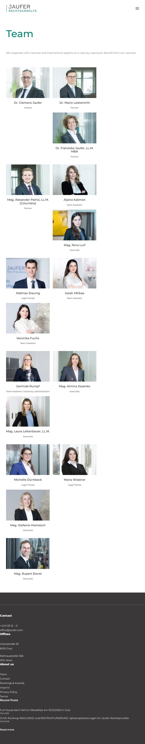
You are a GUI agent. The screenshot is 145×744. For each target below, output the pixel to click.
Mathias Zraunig (28, 293)
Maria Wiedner (74, 479)
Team (3, 674)
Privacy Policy (8, 692)
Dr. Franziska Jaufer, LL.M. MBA (74, 149)
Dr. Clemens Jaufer (28, 102)
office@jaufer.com (11, 630)
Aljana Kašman (75, 199)
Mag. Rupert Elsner (28, 573)
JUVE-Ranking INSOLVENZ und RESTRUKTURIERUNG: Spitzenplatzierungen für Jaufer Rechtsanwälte (64, 718)
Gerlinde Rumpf (28, 386)
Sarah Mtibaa (74, 293)
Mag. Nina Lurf (74, 245)
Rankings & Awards (12, 683)
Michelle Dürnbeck (28, 479)
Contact (5, 678)
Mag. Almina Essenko (74, 386)
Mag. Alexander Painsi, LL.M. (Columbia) (28, 201)
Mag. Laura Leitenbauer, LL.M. (28, 431)
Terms (4, 696)
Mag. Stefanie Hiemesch (28, 525)
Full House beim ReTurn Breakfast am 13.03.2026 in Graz (35, 710)
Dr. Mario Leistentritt (74, 102)
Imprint (5, 687)
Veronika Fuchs (28, 338)
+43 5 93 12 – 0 (9, 625)
